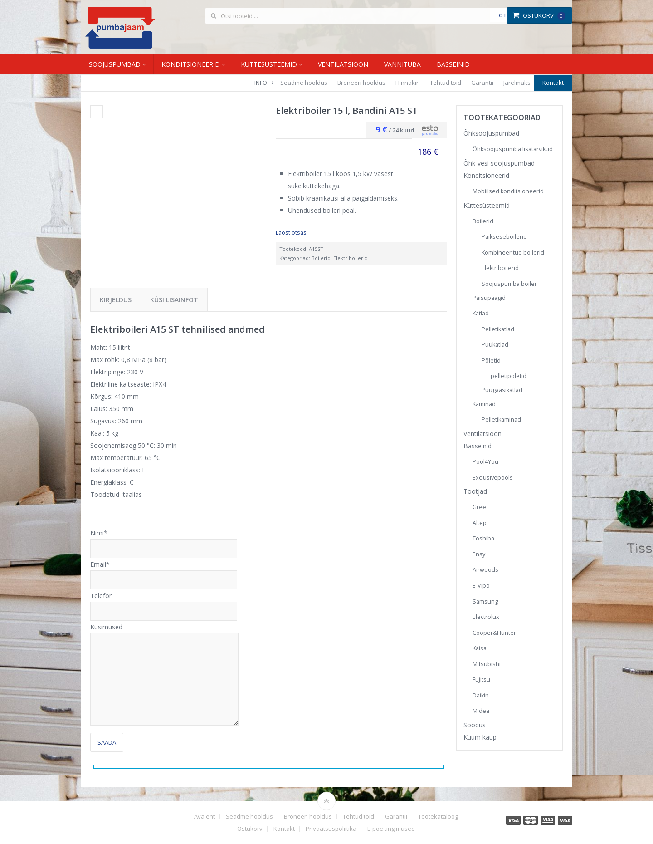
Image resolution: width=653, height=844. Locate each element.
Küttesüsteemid (269, 64)
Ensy (479, 554)
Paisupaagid (489, 298)
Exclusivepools (493, 477)
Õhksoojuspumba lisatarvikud (513, 149)
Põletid (491, 360)
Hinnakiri (407, 83)
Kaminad (484, 404)
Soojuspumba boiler (509, 284)
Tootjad (475, 491)
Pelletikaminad (501, 419)
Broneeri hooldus (361, 83)
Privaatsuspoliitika (331, 829)
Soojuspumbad (115, 64)
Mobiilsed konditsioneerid (508, 191)
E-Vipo (481, 585)
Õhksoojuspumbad (491, 133)
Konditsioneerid (190, 64)
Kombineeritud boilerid (513, 252)
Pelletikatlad (498, 329)
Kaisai (480, 648)
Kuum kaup (480, 737)
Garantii (482, 83)
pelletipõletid (508, 376)
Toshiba (483, 538)
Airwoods (485, 570)
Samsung (485, 601)
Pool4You (485, 462)
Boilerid (321, 258)
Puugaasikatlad (502, 390)
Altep (480, 523)
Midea (481, 711)
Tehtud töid (445, 83)
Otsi (505, 15)
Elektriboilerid (350, 258)
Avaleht (204, 816)
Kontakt (553, 83)
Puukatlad (495, 344)
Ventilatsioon (343, 64)
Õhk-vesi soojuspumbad (499, 163)
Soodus (474, 725)
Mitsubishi (487, 664)
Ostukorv (538, 15)
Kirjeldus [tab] (116, 299)
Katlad (481, 313)
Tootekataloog (438, 816)
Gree (479, 507)
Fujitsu (481, 679)
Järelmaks (517, 83)
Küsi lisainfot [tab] (174, 299)
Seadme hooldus (303, 83)
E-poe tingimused (391, 829)
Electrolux (486, 617)
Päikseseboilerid (504, 236)
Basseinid (453, 64)
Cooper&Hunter (494, 633)
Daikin (481, 695)
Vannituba (402, 64)
